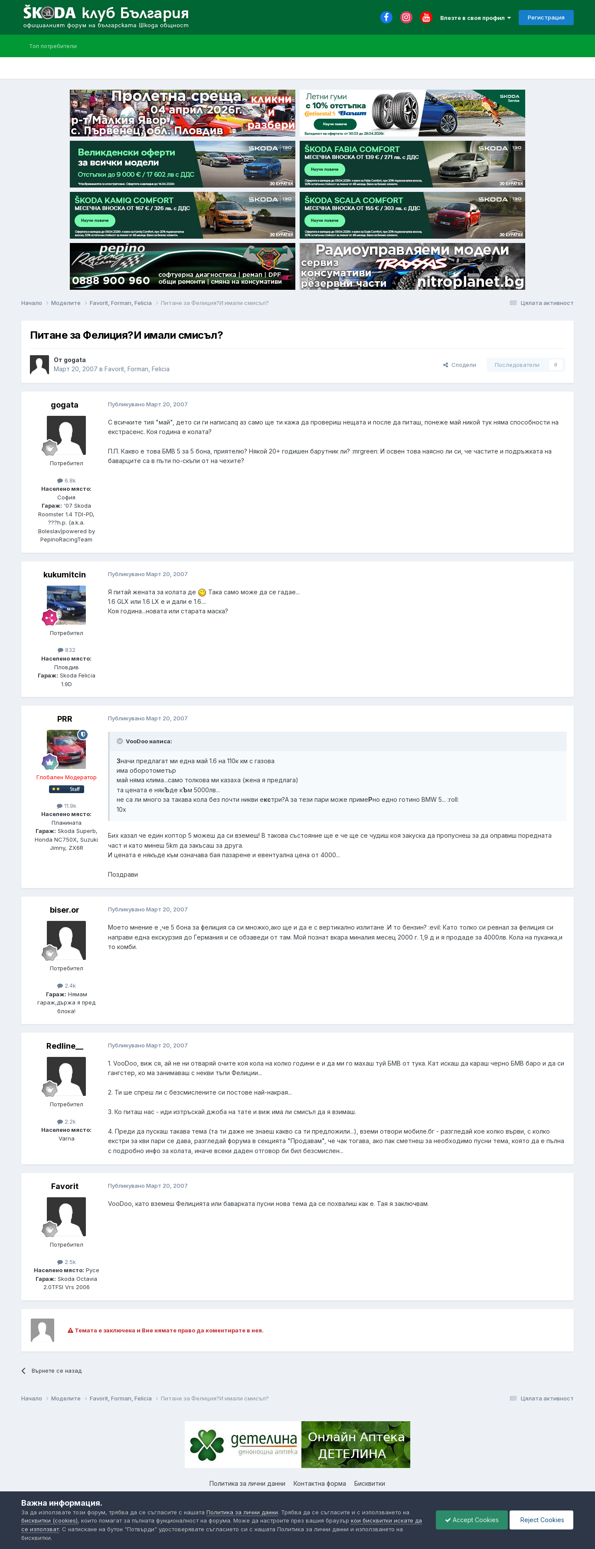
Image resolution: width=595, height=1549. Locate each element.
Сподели (459, 364)
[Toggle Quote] (120, 741)
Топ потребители (53, 45)
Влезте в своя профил (475, 17)
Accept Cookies (472, 1519)
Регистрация (546, 17)
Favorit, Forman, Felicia (137, 369)
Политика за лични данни (247, 1483)
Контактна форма (320, 1483)
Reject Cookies (541, 1519)
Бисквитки (369, 1483)
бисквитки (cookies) (49, 1520)
